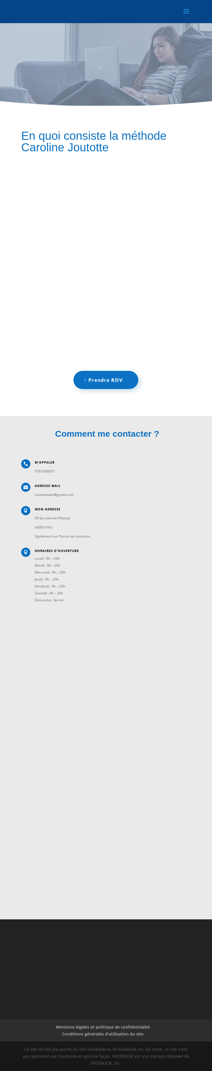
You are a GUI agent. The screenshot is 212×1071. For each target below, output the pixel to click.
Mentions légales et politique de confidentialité (103, 1027)
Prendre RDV (106, 380)
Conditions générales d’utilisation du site (102, 1034)
